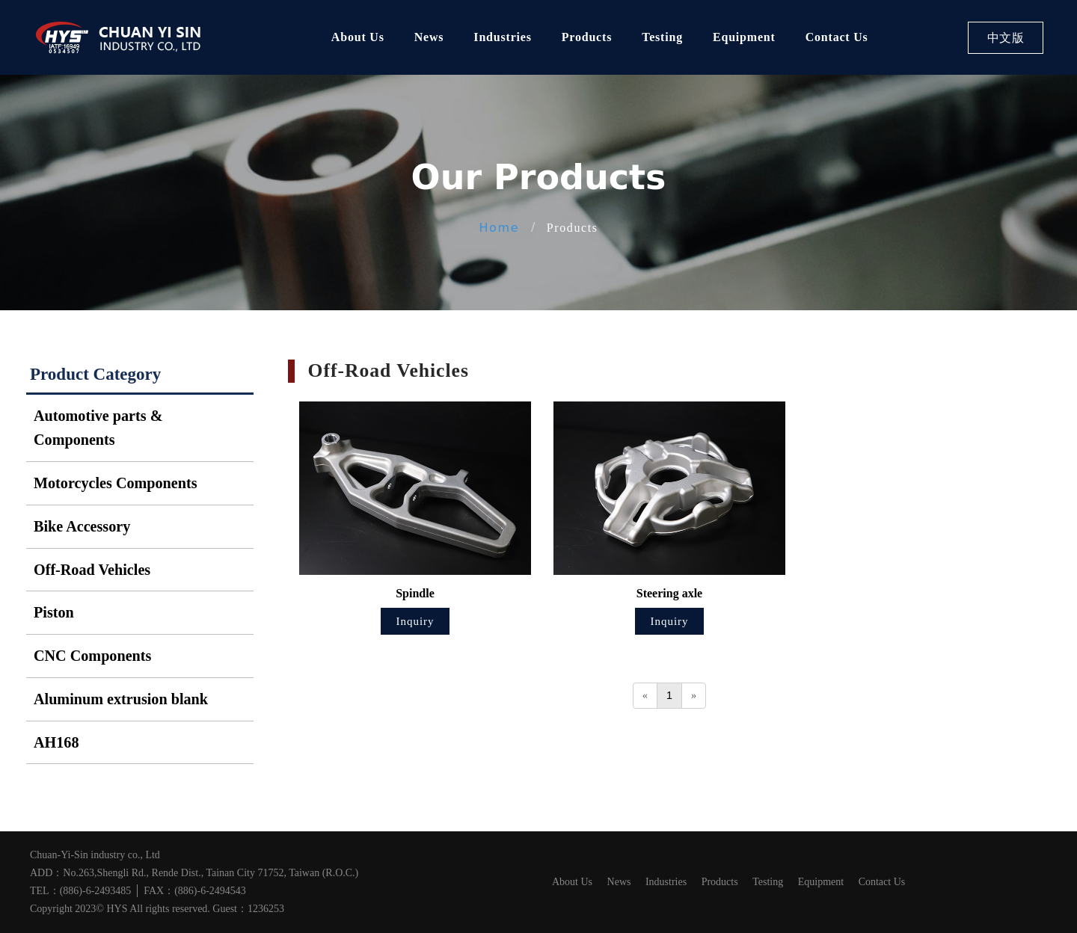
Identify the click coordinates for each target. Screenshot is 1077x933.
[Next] (693, 696)
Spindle (415, 593)
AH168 (56, 742)
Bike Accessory (82, 526)
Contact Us (837, 37)
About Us (357, 37)
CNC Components (92, 655)
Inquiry (415, 621)
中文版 (1006, 37)
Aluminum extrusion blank (121, 699)
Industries (502, 37)
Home (499, 228)
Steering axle (669, 593)
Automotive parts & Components (98, 428)
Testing (662, 37)
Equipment (744, 37)
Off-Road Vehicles (92, 569)
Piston (54, 612)
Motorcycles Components (115, 483)
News (429, 37)
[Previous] (645, 696)
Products (587, 37)
